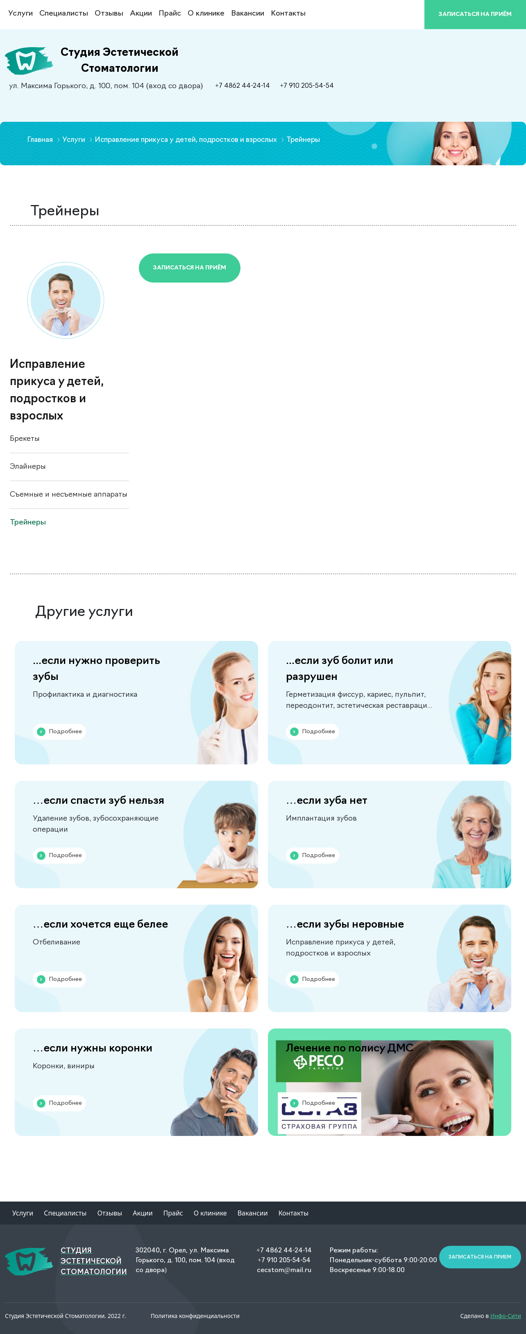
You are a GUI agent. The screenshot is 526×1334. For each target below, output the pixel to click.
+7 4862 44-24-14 (242, 86)
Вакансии (247, 14)
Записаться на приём (189, 268)
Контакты (288, 14)
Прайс (170, 14)
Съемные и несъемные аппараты (68, 495)
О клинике (206, 14)
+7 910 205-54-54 (307, 86)
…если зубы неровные (345, 924)
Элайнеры (28, 467)
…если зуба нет (326, 801)
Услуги (22, 1213)
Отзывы (109, 14)
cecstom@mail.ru (284, 1270)
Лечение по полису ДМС (349, 1048)
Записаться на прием (480, 1257)
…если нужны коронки (92, 1048)
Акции (141, 14)
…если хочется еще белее (100, 924)
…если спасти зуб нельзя (98, 801)
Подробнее (59, 731)
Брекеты (25, 439)
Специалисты (63, 14)
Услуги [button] (20, 14)
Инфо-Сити (505, 1316)
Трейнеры (28, 523)
